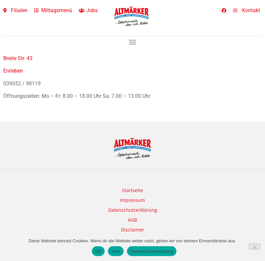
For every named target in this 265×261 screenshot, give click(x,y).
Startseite (132, 190)
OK (98, 251)
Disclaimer (132, 230)
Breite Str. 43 (17, 58)
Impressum (132, 200)
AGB (132, 220)
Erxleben (13, 71)
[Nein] (254, 247)
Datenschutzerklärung (132, 210)
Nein (115, 251)
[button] (132, 42)
